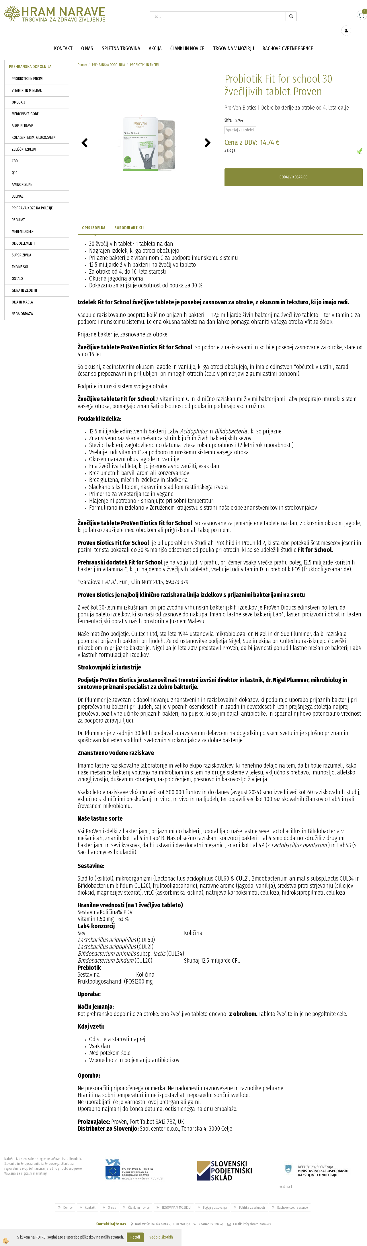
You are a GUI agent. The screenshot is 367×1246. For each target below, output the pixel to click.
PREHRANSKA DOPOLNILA (108, 56)
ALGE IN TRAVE (22, 117)
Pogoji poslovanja (215, 1199)
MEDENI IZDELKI (23, 223)
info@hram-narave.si (257, 1216)
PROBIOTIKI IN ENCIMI (27, 70)
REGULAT (18, 211)
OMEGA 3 (18, 93)
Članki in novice (187, 40)
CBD (15, 152)
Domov (82, 56)
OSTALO (17, 270)
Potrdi (135, 1237)
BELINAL (17, 188)
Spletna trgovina (121, 40)
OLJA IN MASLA (22, 293)
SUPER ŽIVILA (21, 246)
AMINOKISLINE (22, 176)
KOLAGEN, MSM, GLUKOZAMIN (34, 129)
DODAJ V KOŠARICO (294, 168)
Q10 (14, 164)
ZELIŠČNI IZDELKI (24, 141)
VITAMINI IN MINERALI (27, 82)
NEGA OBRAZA (22, 305)
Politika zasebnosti (252, 1199)
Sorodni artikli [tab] (129, 219)
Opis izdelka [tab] (93, 219)
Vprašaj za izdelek (240, 121)
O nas (87, 40)
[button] (208, 135)
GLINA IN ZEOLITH (24, 282)
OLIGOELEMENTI (23, 235)
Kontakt (63, 40)
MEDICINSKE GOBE (25, 105)
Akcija (155, 40)
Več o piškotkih (161, 1237)
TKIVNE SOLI (21, 258)
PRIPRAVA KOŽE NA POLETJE (32, 199)
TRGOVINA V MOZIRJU (233, 40)
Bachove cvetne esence (288, 40)
